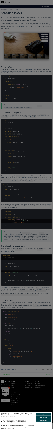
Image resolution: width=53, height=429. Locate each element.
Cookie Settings (43, 420)
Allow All (43, 414)
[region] (26, 420)
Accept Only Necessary (43, 417)
